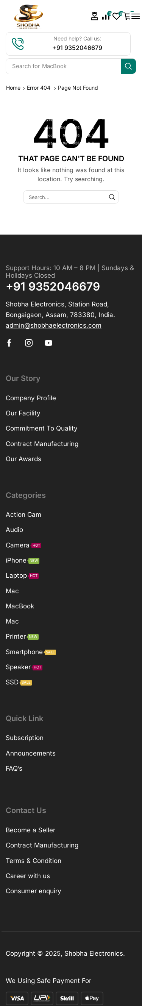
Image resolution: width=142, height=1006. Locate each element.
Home (13, 87)
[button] (94, 16)
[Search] (128, 66)
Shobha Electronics (93, 953)
